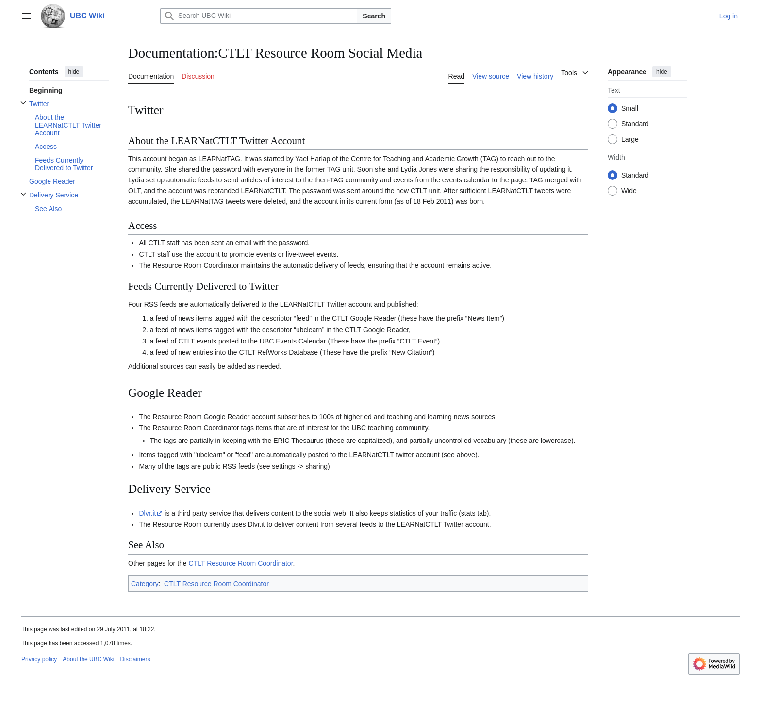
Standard (635, 124)
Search (374, 16)
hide (74, 71)
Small (629, 108)
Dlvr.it (147, 513)
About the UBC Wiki (88, 659)
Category (145, 583)
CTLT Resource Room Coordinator (241, 563)
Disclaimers (135, 659)
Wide (629, 191)
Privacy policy (39, 659)
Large (630, 139)
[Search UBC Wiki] (258, 16)
